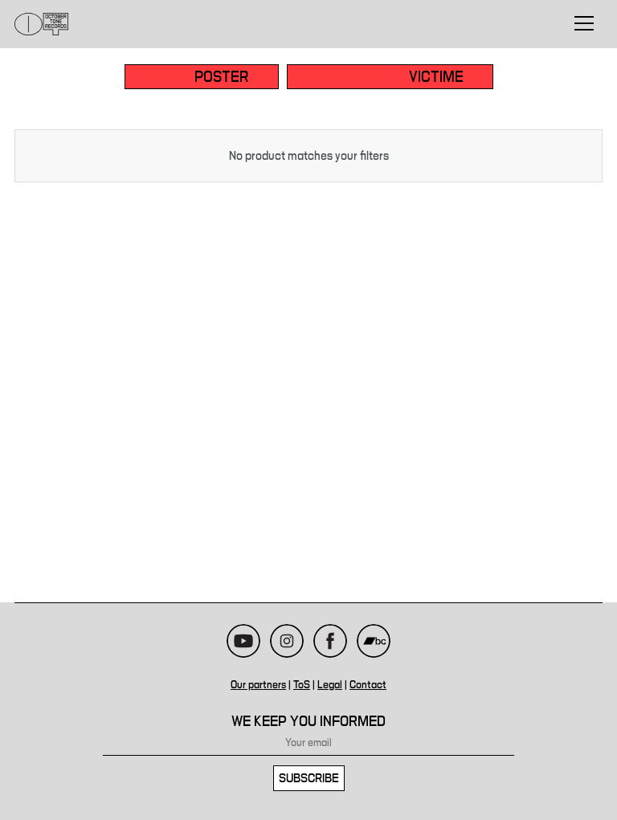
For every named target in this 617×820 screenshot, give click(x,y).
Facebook (330, 641)
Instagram (287, 641)
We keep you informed (308, 721)
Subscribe (309, 778)
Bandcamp (373, 641)
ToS (301, 685)
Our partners (258, 685)
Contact (367, 685)
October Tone (41, 24)
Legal (329, 685)
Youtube (243, 641)
